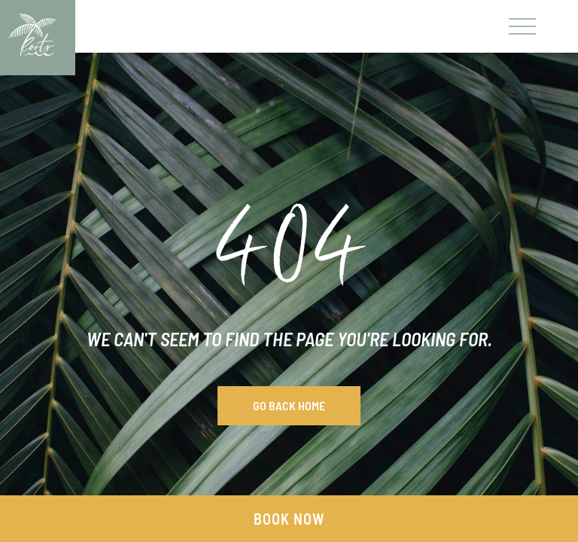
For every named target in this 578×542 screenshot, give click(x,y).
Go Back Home (289, 405)
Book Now (289, 519)
